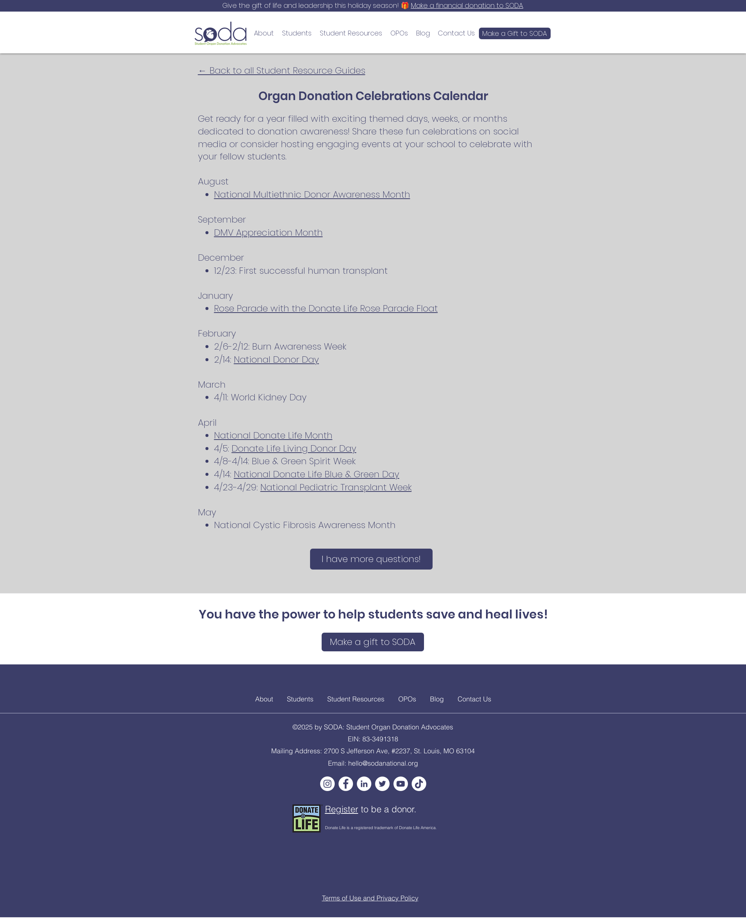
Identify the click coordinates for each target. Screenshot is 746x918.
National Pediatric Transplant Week (336, 487)
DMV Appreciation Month (268, 232)
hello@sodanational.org (383, 763)
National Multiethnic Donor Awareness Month (312, 194)
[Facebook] (345, 783)
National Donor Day (276, 359)
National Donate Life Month (273, 435)
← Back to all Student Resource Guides (281, 70)
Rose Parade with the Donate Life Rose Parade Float (326, 308)
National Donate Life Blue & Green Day (316, 474)
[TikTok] (419, 783)
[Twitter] (382, 783)
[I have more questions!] (371, 559)
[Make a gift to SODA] (373, 642)
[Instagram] (327, 783)
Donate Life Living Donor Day (294, 448)
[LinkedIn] (364, 783)
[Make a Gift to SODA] (515, 33)
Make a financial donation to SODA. (467, 5)
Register (341, 809)
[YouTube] (400, 783)
